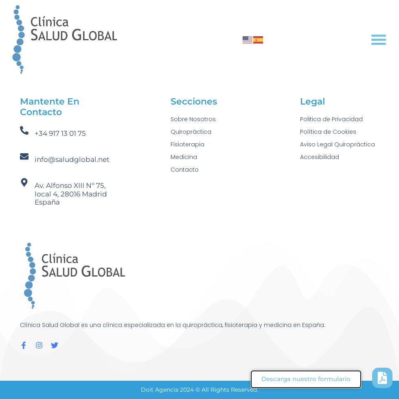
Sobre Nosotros (193, 119)
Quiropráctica (191, 132)
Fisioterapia (187, 144)
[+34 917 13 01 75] (24, 130)
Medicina (184, 157)
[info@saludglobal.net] (24, 156)
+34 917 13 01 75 (60, 133)
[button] (378, 39)
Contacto (185, 170)
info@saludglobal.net (72, 159)
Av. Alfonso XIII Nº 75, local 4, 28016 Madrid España (71, 193)
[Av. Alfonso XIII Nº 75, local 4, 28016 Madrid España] (24, 182)
